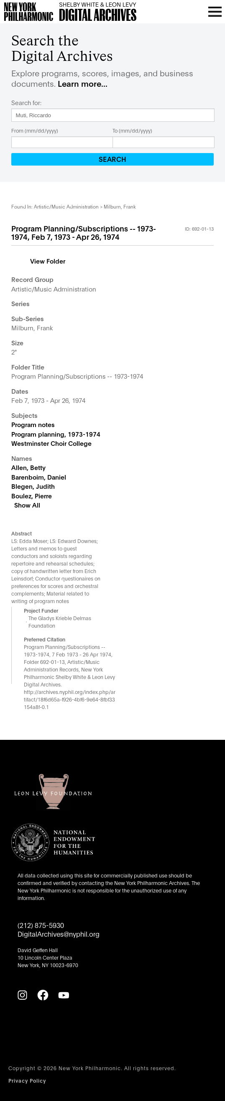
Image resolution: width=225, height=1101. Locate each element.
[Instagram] (22, 995)
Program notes (33, 424)
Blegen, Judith (33, 486)
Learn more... (82, 83)
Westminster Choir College (51, 443)
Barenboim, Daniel (38, 477)
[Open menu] (215, 11)
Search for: (26, 102)
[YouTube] (63, 995)
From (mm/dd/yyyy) (34, 130)
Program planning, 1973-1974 (55, 434)
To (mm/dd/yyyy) (132, 130)
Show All (27, 504)
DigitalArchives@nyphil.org (59, 933)
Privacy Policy (27, 1080)
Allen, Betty (28, 467)
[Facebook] (42, 995)
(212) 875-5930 (41, 924)
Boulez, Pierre (31, 495)
